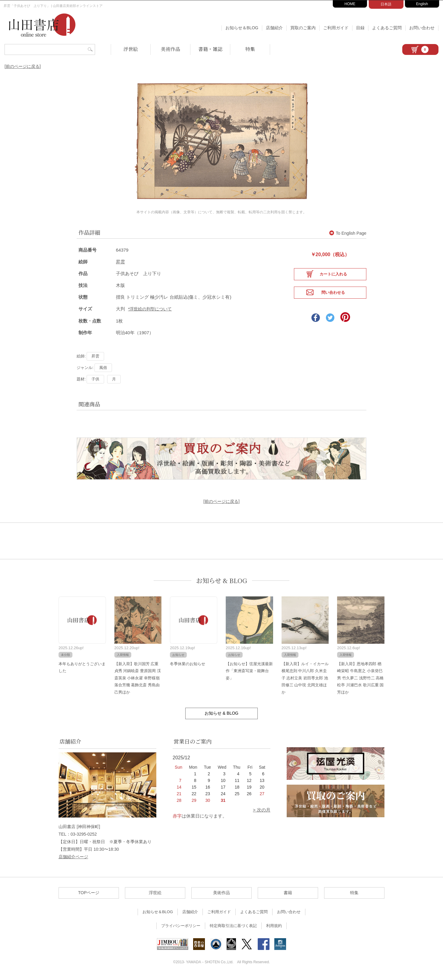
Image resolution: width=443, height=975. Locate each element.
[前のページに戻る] (23, 66)
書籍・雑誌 (210, 49)
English (422, 4)
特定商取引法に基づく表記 (233, 924)
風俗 (103, 366)
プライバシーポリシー (180, 924)
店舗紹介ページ (73, 855)
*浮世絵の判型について (150, 307)
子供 (95, 377)
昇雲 (120, 260)
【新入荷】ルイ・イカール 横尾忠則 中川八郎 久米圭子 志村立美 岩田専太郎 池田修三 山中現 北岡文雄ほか (305, 676)
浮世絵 (130, 49)
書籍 (288, 891)
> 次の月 (261, 808)
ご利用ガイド (336, 27)
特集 (250, 49)
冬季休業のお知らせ (187, 662)
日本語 (386, 4)
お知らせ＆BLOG (241, 27)
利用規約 (274, 924)
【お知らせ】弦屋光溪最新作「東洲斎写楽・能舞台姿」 (249, 669)
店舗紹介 (274, 27)
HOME (350, 4)
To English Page (347, 232)
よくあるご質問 (387, 27)
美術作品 (170, 49)
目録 (360, 27)
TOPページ (89, 891)
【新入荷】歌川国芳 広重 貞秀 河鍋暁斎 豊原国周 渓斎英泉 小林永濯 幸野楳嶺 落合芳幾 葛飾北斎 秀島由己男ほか (137, 676)
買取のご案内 (303, 27)
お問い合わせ (422, 27)
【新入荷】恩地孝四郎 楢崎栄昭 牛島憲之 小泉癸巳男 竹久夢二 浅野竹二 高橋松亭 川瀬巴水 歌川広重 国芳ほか (360, 676)
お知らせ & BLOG (221, 579)
